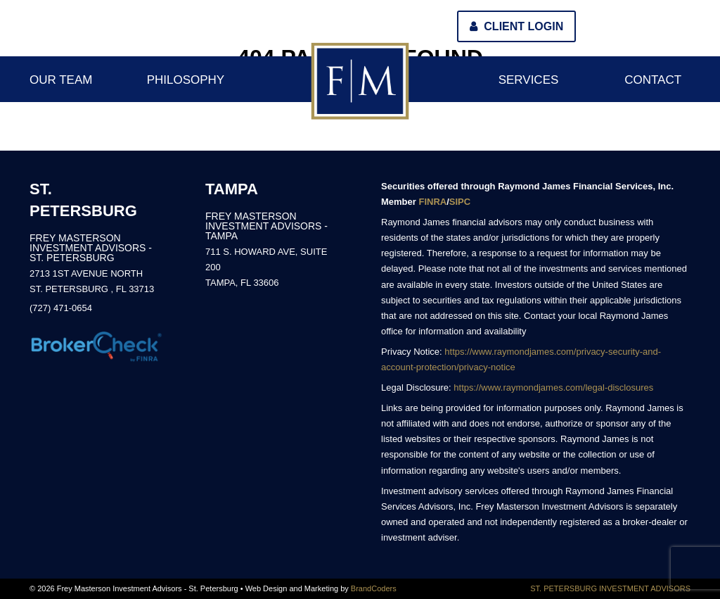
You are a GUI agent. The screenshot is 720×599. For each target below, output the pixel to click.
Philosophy (186, 80)
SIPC (459, 201)
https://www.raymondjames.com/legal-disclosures (553, 387)
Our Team (61, 80)
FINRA (432, 201)
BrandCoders (374, 588)
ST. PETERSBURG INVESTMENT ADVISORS (610, 588)
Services (529, 80)
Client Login (516, 26)
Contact (652, 80)
